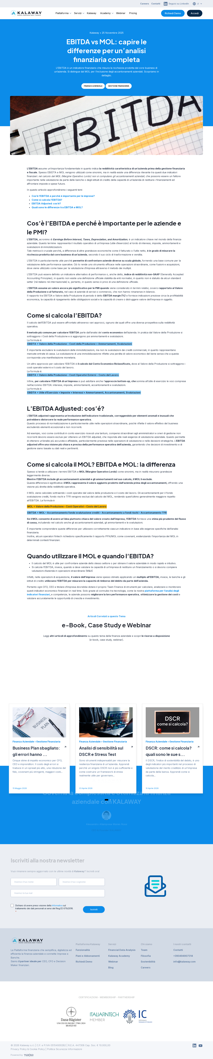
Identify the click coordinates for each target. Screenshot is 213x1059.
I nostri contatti (182, 944)
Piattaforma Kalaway (88, 944)
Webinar (120, 13)
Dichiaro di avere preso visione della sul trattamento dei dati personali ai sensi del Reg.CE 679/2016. (44, 908)
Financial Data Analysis (121, 949)
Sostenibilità (148, 961)
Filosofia (146, 955)
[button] (106, 849)
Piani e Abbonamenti (88, 955)
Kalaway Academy (119, 955)
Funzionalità (83, 949)
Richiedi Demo (173, 13)
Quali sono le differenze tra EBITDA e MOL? (57, 207)
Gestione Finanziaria (118, 86)
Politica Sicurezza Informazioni (64, 1049)
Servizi (78, 13)
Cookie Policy (37, 1049)
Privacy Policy (19, 1049)
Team (144, 949)
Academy (105, 13)
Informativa (57, 905)
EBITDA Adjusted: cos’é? (46, 203)
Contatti (155, 3)
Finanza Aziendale (93, 86)
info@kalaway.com (184, 961)
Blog (110, 967)
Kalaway (91, 13)
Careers (144, 3)
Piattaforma (61, 13)
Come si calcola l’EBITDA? (47, 199)
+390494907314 (183, 955)
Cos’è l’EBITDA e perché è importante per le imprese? (63, 196)
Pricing (133, 13)
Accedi (195, 13)
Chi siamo (146, 944)
